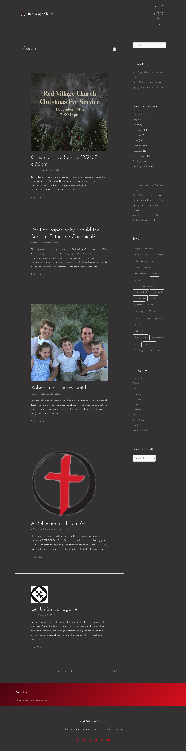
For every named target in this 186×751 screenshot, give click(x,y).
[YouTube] (90, 720)
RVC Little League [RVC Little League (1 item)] (142, 311)
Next (116, 651)
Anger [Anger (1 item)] (137, 229)
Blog (136, 4)
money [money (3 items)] (151, 284)
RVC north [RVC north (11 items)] (140, 318)
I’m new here (109, 4)
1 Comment (36, 509)
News (135, 120)
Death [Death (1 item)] (137, 247)
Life (134, 105)
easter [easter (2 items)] (148, 247)
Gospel (136, 99)
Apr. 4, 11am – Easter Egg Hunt (148, 68)
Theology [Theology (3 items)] (139, 331)
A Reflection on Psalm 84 (58, 503)
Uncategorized (140, 147)
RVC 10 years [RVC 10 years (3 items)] (141, 305)
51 (72, 651)
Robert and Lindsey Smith (59, 368)
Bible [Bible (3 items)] (137, 235)
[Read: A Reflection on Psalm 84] (64, 463)
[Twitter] (96, 720)
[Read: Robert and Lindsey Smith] (70, 322)
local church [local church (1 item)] (157, 272)
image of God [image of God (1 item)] (140, 272)
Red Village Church (40, 4)
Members (124, 4)
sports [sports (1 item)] (137, 324)
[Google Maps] (77, 720)
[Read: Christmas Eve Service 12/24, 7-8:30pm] (70, 92)
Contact (145, 4)
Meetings (137, 110)
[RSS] (108, 720)
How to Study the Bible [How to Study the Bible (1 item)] (144, 266)
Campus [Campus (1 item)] (159, 235)
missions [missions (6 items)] (139, 284)
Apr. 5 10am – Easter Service (147, 62)
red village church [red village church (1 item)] (155, 299)
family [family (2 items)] (137, 260)
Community (138, 94)
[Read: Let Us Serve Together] (39, 574)
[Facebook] (84, 720)
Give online (158, 4)
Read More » (37, 177)
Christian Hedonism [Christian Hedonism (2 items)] (144, 241)
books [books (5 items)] (147, 235)
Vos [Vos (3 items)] (150, 331)
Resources (137, 131)
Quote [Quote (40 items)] (152, 291)
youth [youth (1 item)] (159, 331)
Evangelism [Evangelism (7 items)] (140, 254)
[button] (109, 4)
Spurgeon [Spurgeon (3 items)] (149, 324)
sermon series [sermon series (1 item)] (157, 318)
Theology (137, 141)
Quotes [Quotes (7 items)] (138, 299)
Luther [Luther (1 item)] (153, 278)
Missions (137, 115)
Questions (137, 126)
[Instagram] (102, 720)
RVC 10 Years (139, 136)
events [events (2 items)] (154, 254)
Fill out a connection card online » (32, 680)
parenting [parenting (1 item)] (138, 292)
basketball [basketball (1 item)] (149, 229)
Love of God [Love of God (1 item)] (139, 278)
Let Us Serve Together (55, 589)
